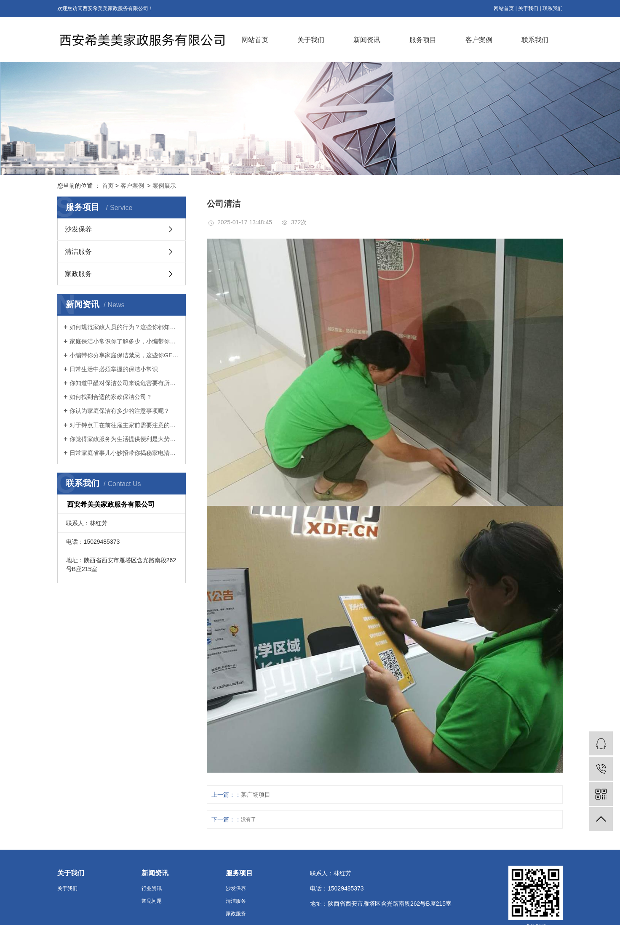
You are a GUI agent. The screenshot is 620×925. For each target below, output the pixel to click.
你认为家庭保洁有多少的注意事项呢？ (119, 410)
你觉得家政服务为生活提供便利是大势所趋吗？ (124, 439)
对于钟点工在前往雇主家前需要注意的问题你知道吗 (124, 425)
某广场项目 (255, 794)
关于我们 (528, 8)
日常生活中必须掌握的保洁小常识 (113, 369)
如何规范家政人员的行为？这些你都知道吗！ (124, 327)
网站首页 (504, 8)
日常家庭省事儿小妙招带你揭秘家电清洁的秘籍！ (124, 452)
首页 (108, 185)
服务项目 (422, 39)
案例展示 (164, 185)
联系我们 (552, 8)
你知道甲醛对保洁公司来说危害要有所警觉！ (124, 383)
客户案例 (478, 39)
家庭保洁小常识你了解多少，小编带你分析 (124, 341)
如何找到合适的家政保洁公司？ (110, 396)
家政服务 (78, 273)
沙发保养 (78, 229)
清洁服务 (78, 251)
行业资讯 (152, 888)
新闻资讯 (366, 39)
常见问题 (152, 901)
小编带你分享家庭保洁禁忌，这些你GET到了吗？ (124, 355)
